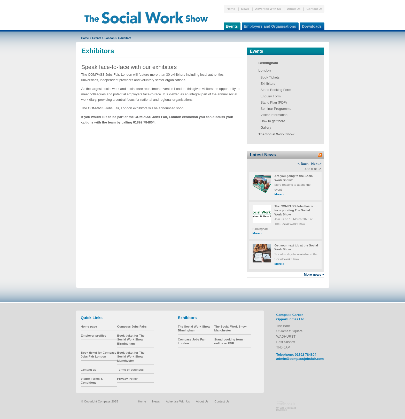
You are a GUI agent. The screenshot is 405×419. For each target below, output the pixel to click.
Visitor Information (274, 115)
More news (314, 274)
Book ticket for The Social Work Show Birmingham (131, 339)
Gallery (266, 127)
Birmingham (268, 63)
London (110, 38)
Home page (89, 326)
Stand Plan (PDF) (274, 102)
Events (231, 25)
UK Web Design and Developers (286, 409)
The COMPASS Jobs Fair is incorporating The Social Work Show (294, 210)
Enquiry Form (271, 96)
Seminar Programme (276, 109)
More (279, 194)
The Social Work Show (276, 134)
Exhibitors (124, 38)
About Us (293, 8)
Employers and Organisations (269, 25)
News (245, 8)
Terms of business (130, 369)
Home (231, 8)
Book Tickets (270, 77)
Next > (316, 164)
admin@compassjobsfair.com (300, 359)
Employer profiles (93, 335)
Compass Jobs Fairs (132, 326)
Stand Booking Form (276, 90)
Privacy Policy (127, 378)
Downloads (311, 25)
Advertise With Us (268, 8)
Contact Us (315, 8)
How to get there (273, 121)
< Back (303, 164)
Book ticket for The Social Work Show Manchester (131, 356)
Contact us (88, 369)
